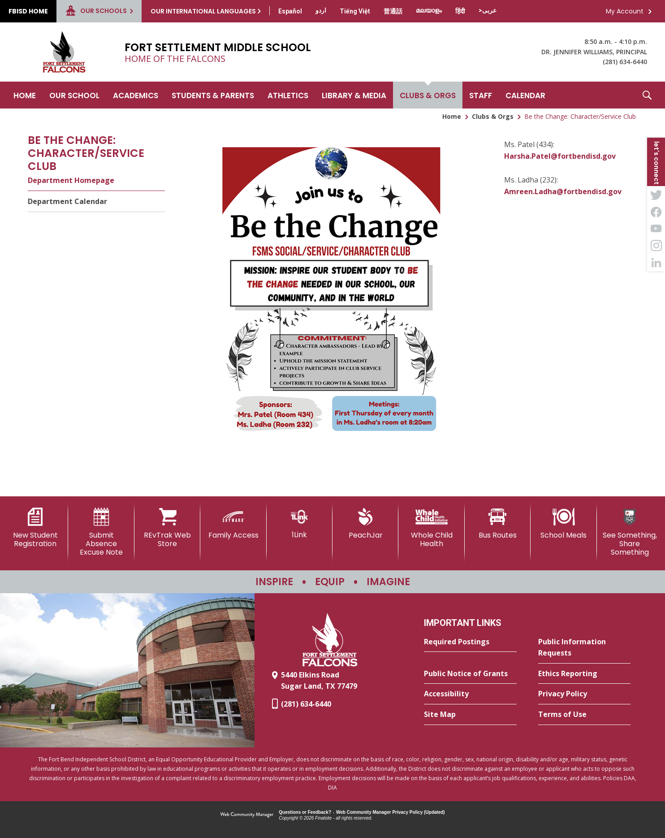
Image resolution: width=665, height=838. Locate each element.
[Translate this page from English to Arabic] (487, 10)
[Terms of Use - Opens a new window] (584, 714)
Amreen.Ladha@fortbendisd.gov (563, 191)
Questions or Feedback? (305, 812)
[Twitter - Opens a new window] (656, 195)
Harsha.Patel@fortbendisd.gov (560, 156)
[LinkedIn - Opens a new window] (656, 263)
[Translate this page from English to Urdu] (321, 10)
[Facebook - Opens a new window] (656, 212)
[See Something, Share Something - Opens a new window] (629, 532)
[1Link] (299, 523)
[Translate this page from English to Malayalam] (428, 10)
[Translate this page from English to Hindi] (460, 11)
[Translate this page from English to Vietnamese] (355, 11)
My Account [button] (624, 11)
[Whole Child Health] (431, 528)
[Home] (25, 95)
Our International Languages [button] (203, 11)
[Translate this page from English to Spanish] (290, 11)
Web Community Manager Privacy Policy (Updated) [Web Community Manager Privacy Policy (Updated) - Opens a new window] (390, 812)
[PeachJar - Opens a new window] (365, 523)
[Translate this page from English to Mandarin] (393, 11)
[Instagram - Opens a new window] (656, 246)
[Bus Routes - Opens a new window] (497, 523)
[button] (647, 95)
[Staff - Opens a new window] (480, 95)
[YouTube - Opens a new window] (656, 229)
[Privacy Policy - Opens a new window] (584, 694)
